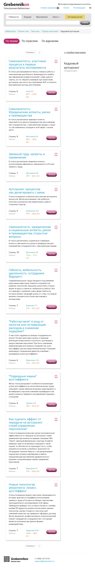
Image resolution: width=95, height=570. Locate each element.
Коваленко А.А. (32, 211)
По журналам (50, 41)
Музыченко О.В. (32, 360)
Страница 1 (30, 52)
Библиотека (11, 31)
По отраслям (30, 41)
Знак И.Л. (30, 91)
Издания (27, 17)
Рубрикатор (14, 17)
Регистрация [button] (79, 8)
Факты (56, 17)
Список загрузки (50, 8)
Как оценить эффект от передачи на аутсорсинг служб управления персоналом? (26, 424)
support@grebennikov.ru (44, 561)
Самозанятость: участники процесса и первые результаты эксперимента (27, 64)
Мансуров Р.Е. (32, 469)
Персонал (35, 31)
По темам (12, 41)
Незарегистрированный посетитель (74, 4)
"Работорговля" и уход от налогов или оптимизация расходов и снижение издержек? (27, 326)
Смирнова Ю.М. (32, 530)
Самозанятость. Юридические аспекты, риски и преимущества (29, 112)
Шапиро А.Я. (31, 403)
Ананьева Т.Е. (32, 306)
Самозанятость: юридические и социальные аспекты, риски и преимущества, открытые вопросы (30, 231)
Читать (51, 93)
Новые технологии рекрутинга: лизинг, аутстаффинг (23, 488)
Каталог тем (23, 31)
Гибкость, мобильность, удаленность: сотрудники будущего (26, 273)
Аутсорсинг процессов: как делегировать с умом (27, 190)
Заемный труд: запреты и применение (27, 155)
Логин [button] (66, 8)
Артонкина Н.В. (32, 137)
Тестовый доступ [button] (75, 17)
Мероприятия (42, 17)
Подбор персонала (50, 31)
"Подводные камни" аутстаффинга (23, 378)
